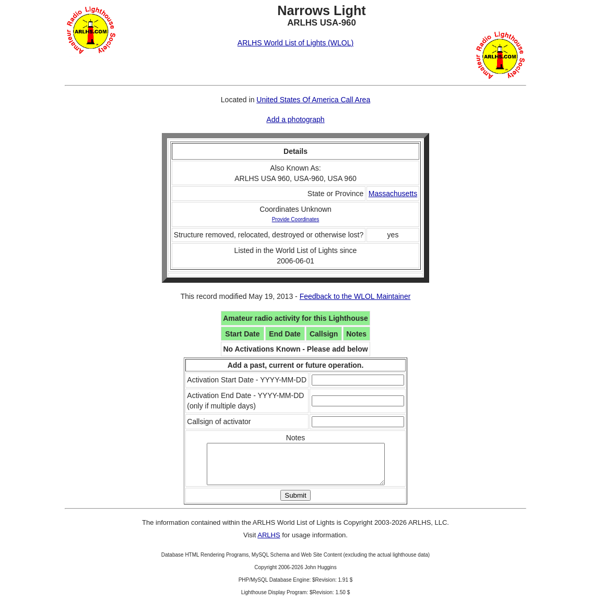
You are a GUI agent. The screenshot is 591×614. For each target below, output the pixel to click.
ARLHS (268, 543)
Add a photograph (295, 119)
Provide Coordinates (296, 219)
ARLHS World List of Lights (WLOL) (295, 43)
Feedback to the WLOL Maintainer (355, 296)
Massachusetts (393, 193)
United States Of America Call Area (313, 99)
